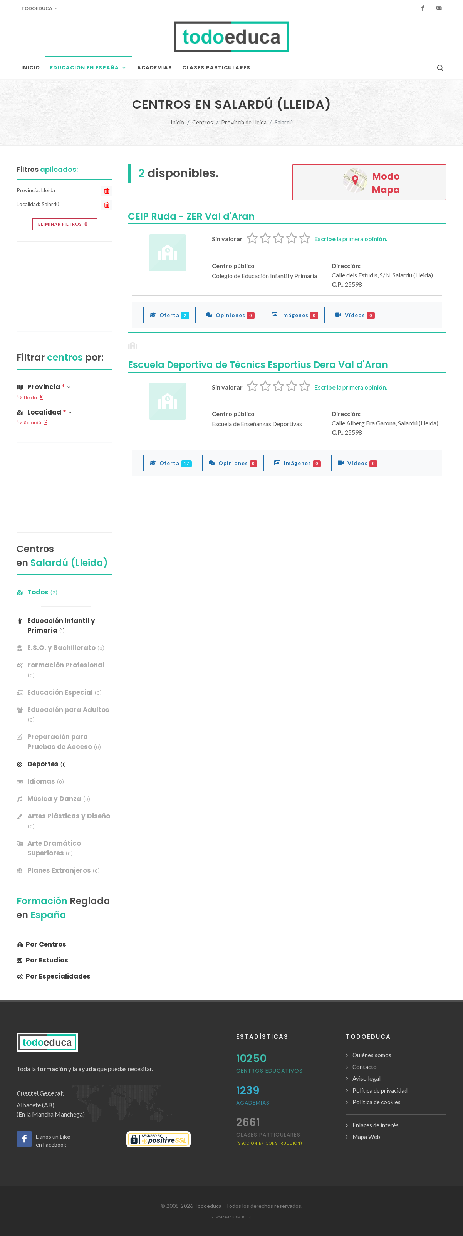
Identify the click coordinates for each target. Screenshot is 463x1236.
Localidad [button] (44, 412)
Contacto (364, 1066)
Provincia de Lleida (244, 122)
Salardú (33, 423)
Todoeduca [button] (39, 8)
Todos (37, 592)
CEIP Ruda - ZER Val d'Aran (191, 216)
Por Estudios (42, 960)
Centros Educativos (269, 1071)
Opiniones (230, 314)
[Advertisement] (64, 291)
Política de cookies (376, 1101)
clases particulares (269, 1138)
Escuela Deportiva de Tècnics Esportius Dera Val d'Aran (258, 364)
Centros (202, 122)
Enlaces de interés (375, 1125)
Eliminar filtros (63, 224)
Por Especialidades (54, 976)
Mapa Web (366, 1136)
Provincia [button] (43, 386)
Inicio (177, 122)
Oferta (169, 314)
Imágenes (295, 314)
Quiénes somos (371, 1054)
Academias (253, 1103)
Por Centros (41, 944)
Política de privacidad (380, 1090)
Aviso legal (366, 1078)
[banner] (64, 648)
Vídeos (355, 314)
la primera (351, 238)
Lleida (30, 398)
